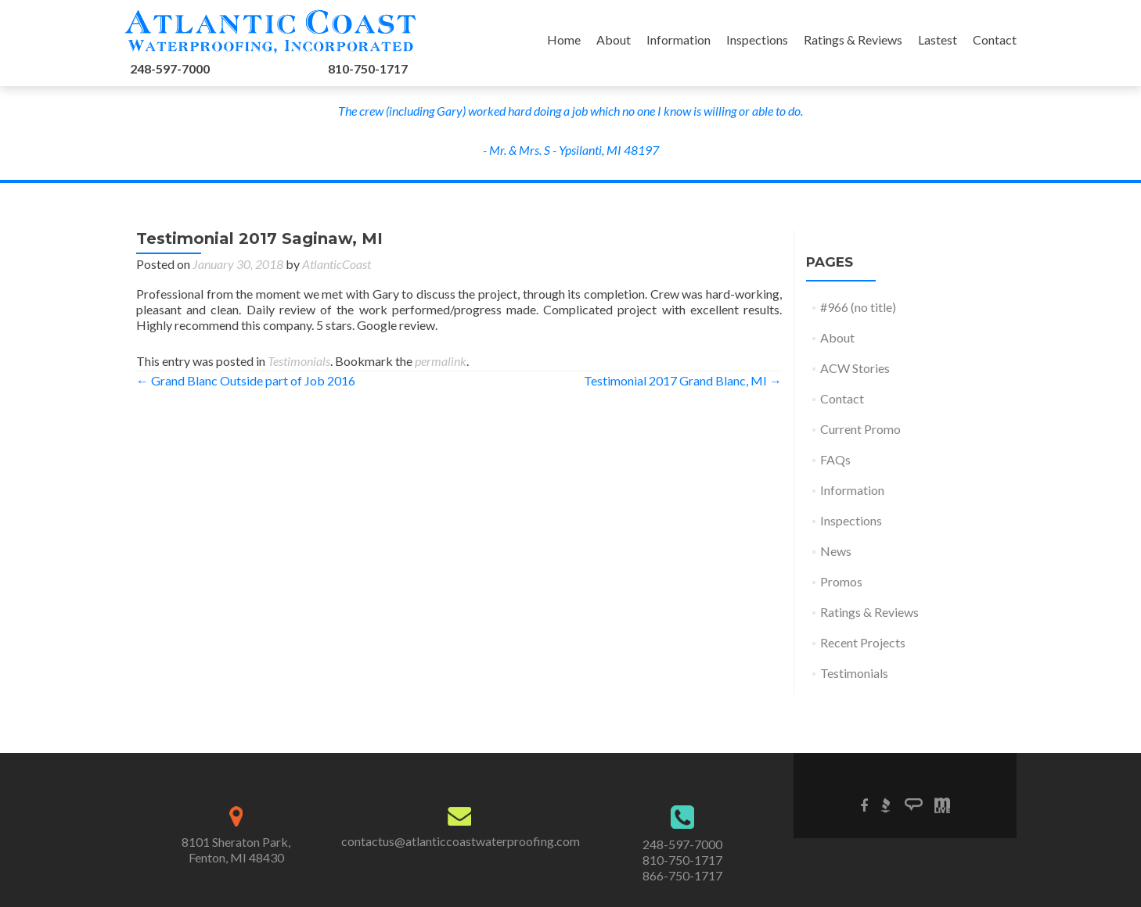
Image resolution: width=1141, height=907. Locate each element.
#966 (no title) (858, 306)
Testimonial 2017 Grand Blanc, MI (683, 380)
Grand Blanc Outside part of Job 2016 (245, 380)
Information (678, 39)
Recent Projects (862, 642)
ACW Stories (855, 367)
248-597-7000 (170, 68)
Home (564, 39)
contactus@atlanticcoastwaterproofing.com (460, 841)
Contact (995, 39)
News (835, 550)
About (613, 39)
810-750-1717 (368, 68)
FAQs (835, 459)
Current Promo (860, 428)
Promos (841, 581)
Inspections (757, 39)
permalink (440, 360)
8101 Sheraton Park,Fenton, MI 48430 (236, 849)
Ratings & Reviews (853, 39)
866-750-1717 (682, 875)
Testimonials (299, 360)
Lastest (937, 39)
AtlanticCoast (336, 263)
